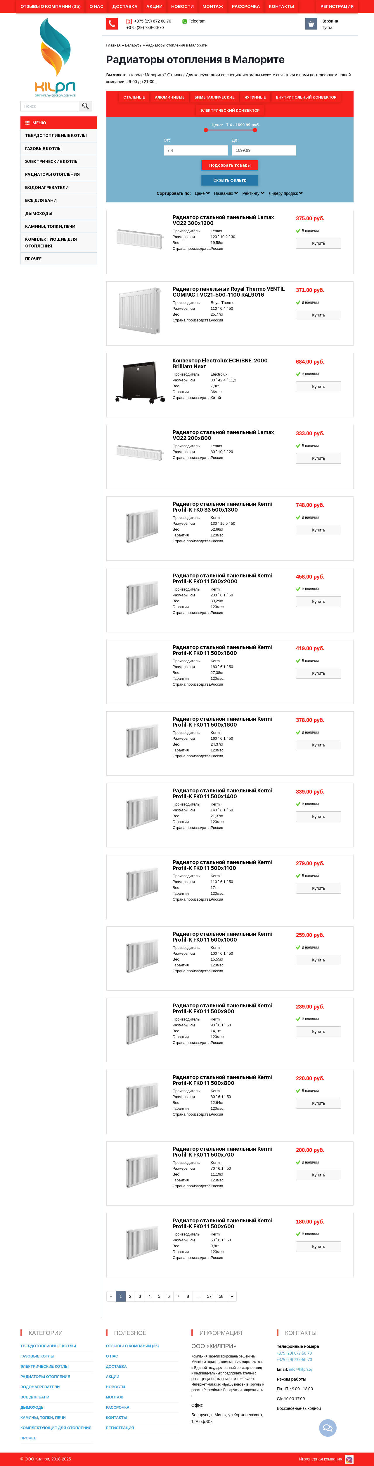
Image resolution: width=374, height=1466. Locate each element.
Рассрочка (246, 6)
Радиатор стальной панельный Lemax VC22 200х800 (223, 435)
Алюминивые (170, 97)
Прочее (33, 259)
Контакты (281, 6)
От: (167, 140)
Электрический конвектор (229, 110)
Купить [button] (318, 243)
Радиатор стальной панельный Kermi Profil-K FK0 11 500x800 (222, 1080)
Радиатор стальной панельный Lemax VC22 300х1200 (223, 220)
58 (221, 1296)
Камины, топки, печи (50, 226)
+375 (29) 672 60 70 (152, 21)
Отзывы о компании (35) (50, 6)
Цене (203, 193)
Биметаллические (215, 97)
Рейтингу (254, 193)
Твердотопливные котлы (56, 135)
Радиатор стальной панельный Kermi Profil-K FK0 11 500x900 (222, 1008)
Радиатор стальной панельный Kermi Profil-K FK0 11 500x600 (222, 1223)
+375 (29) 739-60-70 (145, 27)
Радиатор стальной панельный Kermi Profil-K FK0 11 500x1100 (222, 865)
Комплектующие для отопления (55, 1428)
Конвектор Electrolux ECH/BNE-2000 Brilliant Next (220, 363)
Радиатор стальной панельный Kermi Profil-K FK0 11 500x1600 (222, 722)
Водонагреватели (47, 187)
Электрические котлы (52, 161)
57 (209, 1296)
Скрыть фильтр (230, 180)
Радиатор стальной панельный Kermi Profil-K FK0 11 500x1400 (222, 793)
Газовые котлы (43, 148)
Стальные (134, 97)
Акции (154, 6)
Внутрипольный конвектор (306, 97)
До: (235, 140)
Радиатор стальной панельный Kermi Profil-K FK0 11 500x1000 (222, 937)
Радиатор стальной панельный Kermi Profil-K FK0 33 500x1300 (222, 507)
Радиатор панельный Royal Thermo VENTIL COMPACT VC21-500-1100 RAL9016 (229, 292)
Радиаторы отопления (52, 174)
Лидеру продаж (286, 193)
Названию (226, 193)
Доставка (125, 6)
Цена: (217, 125)
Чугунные (255, 97)
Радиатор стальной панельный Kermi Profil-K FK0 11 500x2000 (222, 578)
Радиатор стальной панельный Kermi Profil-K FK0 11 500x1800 (222, 650)
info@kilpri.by (301, 1369)
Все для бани (41, 200)
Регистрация (337, 6)
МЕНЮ (35, 123)
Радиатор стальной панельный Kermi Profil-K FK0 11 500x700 (222, 1152)
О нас (96, 6)
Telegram (197, 21)
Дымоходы (38, 213)
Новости (182, 6)
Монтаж (212, 6)
